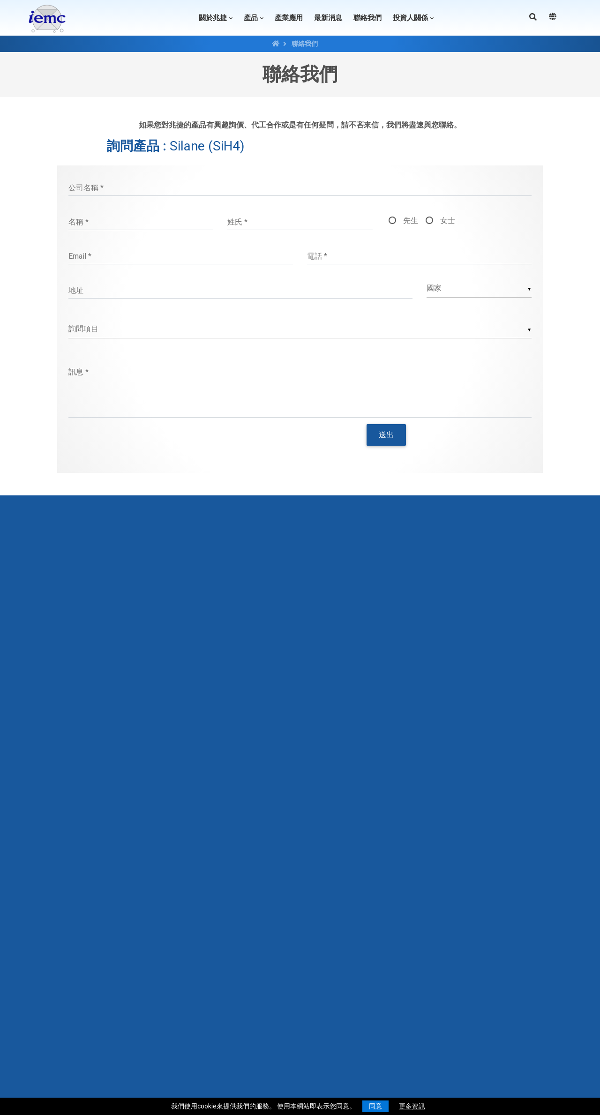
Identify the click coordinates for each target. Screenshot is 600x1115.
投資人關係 (410, 18)
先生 (410, 220)
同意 (375, 1106)
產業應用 (289, 18)
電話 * (317, 256)
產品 (251, 18)
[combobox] (479, 288)
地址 (75, 290)
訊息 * (78, 371)
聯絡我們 (367, 18)
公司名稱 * (86, 187)
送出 (386, 434)
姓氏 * (237, 221)
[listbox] (300, 329)
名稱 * (78, 221)
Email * (79, 256)
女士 (447, 220)
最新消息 (328, 18)
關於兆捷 (213, 18)
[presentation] (199, 447)
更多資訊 (412, 1106)
